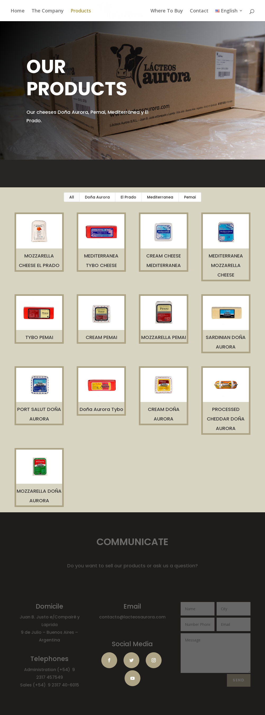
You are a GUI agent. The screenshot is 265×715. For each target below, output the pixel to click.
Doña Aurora (97, 197)
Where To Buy (166, 10)
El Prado (128, 197)
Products (81, 10)
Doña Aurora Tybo (101, 409)
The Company (47, 10)
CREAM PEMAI (101, 337)
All (71, 197)
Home (18, 10)
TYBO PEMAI (39, 337)
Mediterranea (160, 197)
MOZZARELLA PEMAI (163, 337)
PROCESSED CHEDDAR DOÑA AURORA (226, 419)
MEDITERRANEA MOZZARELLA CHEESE (225, 265)
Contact (199, 10)
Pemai (190, 197)
